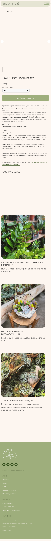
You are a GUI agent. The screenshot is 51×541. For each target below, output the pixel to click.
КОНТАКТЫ (6, 499)
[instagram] (12, 464)
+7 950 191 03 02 (8, 507)
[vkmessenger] (7, 464)
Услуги (4, 483)
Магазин (5, 480)
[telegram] (3, 464)
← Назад (7, 10)
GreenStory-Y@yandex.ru (11, 510)
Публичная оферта (9, 527)
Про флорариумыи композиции (12, 332)
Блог (4, 487)
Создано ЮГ (7, 530)
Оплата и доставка (9, 494)
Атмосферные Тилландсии (17, 400)
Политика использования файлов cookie (17, 523)
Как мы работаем (9, 490)
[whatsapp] (16, 464)
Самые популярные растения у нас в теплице (23, 263)
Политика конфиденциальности (14, 520)
